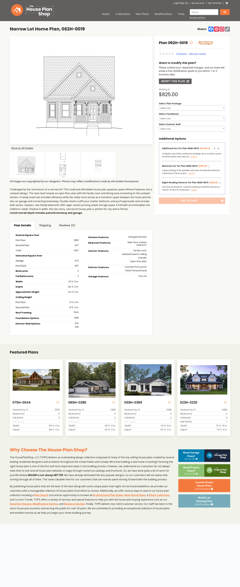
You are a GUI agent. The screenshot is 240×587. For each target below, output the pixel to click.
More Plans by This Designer (206, 43)
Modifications (163, 14)
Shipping (45, 225)
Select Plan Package (170, 103)
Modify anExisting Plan (204, 501)
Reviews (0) (67, 225)
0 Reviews (181, 53)
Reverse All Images (22, 148)
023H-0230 (188, 402)
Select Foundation (169, 113)
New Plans (142, 14)
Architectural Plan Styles (108, 495)
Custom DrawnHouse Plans (204, 486)
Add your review (197, 53)
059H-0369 (133, 402)
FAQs (181, 14)
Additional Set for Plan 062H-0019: (186, 148)
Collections (123, 14)
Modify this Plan (175, 81)
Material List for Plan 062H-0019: (184, 165)
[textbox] (192, 108)
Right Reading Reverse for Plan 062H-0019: (190, 182)
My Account (198, 3)
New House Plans (135, 495)
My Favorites (214, 3)
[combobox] (192, 108)
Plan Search (41, 495)
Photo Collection (159, 495)
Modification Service (45, 504)
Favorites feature (21, 504)
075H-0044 (21, 402)
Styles (106, 14)
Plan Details (22, 225)
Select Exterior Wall (169, 124)
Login (176, 3)
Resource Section (74, 504)
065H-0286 (77, 402)
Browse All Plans (197, 17)
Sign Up (184, 3)
